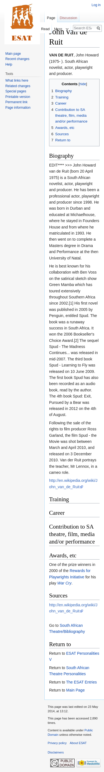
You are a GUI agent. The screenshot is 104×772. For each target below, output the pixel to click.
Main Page (75, 690)
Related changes (17, 86)
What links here (16, 80)
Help (8, 64)
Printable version (17, 97)
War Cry (64, 583)
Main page (13, 54)
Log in (96, 5)
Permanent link (16, 102)
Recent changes (17, 59)
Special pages (15, 91)
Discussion (68, 18)
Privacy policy (57, 743)
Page (51, 18)
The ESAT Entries (81, 682)
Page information (18, 108)
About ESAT (78, 743)
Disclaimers (56, 752)
